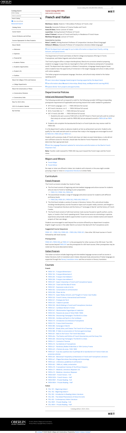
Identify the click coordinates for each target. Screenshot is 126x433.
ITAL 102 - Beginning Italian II (58, 391)
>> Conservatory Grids (19, 97)
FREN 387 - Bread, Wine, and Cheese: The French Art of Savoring (70, 328)
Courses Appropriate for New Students (24, 40)
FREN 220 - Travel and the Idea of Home (62, 284)
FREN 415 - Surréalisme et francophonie (62, 344)
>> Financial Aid (16, 58)
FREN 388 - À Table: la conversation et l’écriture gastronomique (69, 331)
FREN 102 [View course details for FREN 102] (61, 192)
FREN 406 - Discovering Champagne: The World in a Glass (67, 339)
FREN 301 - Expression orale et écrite (60, 287)
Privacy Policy (32, 423)
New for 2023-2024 (18, 102)
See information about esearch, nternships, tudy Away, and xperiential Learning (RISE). (78, 83)
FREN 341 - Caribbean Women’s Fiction (61, 308)
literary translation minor (69, 259)
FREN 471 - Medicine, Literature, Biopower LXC (64, 369)
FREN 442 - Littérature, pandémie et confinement (65, 362)
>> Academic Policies (18, 62)
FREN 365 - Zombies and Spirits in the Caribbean (64, 318)
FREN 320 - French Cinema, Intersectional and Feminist (67, 297)
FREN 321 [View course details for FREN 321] (67, 134)
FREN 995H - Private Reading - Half (60, 382)
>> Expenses (16, 54)
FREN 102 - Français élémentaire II (60, 274)
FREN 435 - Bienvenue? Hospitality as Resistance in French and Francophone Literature (78, 356)
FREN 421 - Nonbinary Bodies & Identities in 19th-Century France (70, 346)
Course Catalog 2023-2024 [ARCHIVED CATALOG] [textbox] (90, 8)
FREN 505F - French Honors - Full (59, 375)
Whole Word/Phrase (18, 21)
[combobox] (95, 8)
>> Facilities (15, 75)
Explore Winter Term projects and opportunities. (63, 86)
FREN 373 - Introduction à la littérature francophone (66, 320)
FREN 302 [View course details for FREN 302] (69, 199)
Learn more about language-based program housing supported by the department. (75, 80)
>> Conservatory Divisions (20, 93)
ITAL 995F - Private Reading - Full (59, 402)
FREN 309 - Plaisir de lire (56, 292)
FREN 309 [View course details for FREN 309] (58, 134)
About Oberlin (16, 45)
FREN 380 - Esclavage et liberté (59, 326)
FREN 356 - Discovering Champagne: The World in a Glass (67, 315)
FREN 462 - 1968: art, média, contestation (62, 364)
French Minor (52, 165)
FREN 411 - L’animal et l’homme (59, 341)
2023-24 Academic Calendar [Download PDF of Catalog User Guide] (20, 106)
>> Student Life (17, 71)
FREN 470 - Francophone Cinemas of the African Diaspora (67, 367)
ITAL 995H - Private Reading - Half (60, 404)
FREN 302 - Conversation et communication (63, 289)
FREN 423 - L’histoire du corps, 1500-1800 (62, 349)
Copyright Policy (41, 423)
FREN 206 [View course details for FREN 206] (54, 199)
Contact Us (49, 423)
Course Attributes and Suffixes (21, 36)
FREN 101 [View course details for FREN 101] (54, 192)
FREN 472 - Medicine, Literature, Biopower (62, 372)
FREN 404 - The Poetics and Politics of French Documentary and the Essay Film (75, 336)
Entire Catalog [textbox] (15, 13)
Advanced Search (17, 23)
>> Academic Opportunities (20, 67)
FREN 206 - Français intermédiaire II (60, 279)
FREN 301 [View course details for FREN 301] (50, 134)
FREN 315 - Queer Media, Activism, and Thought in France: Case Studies (72, 295)
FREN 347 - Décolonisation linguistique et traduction (65, 310)
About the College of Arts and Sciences (24, 80)
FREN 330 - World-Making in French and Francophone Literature (70, 305)
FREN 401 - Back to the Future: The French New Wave (66, 333)
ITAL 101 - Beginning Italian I (58, 389)
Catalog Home (16, 27)
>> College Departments (19, 84)
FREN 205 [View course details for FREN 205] (102, 118)
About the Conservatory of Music (22, 89)
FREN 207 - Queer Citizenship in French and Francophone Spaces (70, 282)
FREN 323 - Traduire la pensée (58, 302)
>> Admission (16, 49)
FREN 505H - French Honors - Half (60, 377)
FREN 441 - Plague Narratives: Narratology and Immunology (68, 359)
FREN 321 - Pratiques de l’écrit (58, 300)
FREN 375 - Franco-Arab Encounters (60, 323)
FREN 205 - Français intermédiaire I (60, 277)
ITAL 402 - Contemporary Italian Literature (62, 399)
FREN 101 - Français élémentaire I (59, 271)
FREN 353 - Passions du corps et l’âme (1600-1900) (65, 313)
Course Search (16, 32)
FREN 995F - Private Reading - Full (60, 380)
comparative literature (72, 170)
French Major (52, 162)
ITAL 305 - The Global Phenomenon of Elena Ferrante (66, 397)
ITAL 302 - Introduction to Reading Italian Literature (65, 394)
